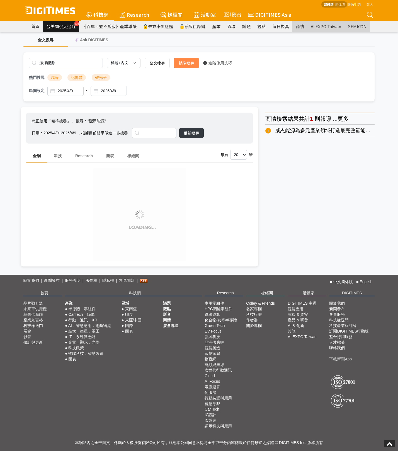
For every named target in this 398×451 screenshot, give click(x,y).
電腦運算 (212, 387)
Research (134, 14)
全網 (37, 156)
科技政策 (76, 348)
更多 (343, 119)
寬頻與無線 (214, 364)
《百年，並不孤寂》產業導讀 (109, 26)
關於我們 (31, 280)
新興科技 (212, 336)
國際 (129, 325)
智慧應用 (295, 309)
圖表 (110, 156)
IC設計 (210, 415)
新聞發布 (52, 280)
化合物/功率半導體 (221, 320)
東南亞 (131, 309)
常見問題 (127, 280)
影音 (232, 14)
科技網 (97, 14)
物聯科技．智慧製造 (85, 353)
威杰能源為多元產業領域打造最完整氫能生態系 (327, 130)
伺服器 (210, 392)
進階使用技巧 (217, 63)
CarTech (212, 409)
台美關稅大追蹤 (62, 25)
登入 (369, 4)
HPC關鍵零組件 (218, 309)
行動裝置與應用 (218, 398)
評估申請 (354, 4)
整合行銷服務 (341, 336)
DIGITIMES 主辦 (302, 303)
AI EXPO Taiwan (326, 26)
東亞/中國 (133, 320)
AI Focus (212, 381)
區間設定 (37, 90)
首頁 (35, 26)
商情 (300, 26)
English (366, 282)
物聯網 (210, 359)
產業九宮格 (33, 320)
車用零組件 (214, 303)
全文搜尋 (157, 63)
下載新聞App (340, 359)
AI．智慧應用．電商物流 (89, 325)
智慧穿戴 (212, 403)
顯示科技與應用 (218, 426)
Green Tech (215, 325)
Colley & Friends (260, 303)
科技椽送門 (33, 325)
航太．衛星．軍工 (84, 331)
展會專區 (171, 325)
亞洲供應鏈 (214, 342)
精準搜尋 (186, 63)
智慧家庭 (212, 353)
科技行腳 (254, 314)
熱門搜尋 (37, 77)
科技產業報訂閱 (342, 325)
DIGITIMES (352, 293)
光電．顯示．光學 (84, 342)
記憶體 (76, 77)
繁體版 (329, 4)
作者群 (252, 320)
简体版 (340, 4)
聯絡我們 (337, 348)
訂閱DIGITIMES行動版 (349, 331)
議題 (246, 26)
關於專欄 (254, 325)
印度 (129, 314)
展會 (27, 331)
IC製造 (210, 420)
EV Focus (213, 331)
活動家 (205, 14)
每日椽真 (280, 26)
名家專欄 (254, 309)
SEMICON (357, 26)
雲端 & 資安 (298, 314)
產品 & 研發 (298, 320)
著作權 (91, 280)
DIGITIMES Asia (269, 14)
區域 (231, 26)
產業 (216, 26)
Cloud (210, 376)
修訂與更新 (33, 342)
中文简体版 (343, 282)
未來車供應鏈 (158, 26)
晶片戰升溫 (33, 303)
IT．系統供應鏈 (81, 336)
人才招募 (337, 342)
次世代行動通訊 (218, 370)
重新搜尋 (191, 133)
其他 (291, 331)
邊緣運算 (212, 314)
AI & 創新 (296, 325)
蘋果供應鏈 (192, 26)
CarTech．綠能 (81, 314)
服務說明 (73, 280)
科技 (58, 156)
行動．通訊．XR (82, 320)
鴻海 (55, 77)
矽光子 (101, 77)
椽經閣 (172, 14)
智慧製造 (212, 348)
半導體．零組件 (82, 309)
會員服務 (337, 314)
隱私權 (108, 280)
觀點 (261, 26)
